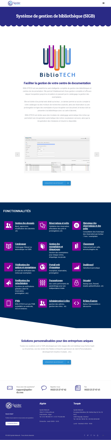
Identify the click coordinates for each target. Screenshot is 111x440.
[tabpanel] (57, 154)
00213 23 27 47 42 (58, 389)
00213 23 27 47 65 (92, 389)
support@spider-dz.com (24, 391)
